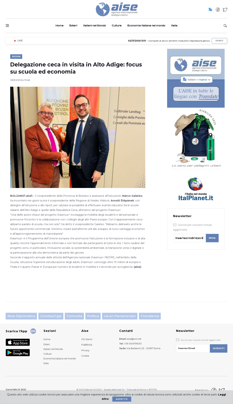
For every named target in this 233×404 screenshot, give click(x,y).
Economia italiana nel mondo (146, 25)
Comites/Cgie (51, 316)
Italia (174, 25)
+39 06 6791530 (133, 343)
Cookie (85, 355)
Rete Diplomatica (21, 316)
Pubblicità (86, 344)
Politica (93, 316)
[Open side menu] (7, 25)
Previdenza (150, 316)
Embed (219, 41)
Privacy (85, 350)
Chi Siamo (86, 339)
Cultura (117, 25)
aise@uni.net (134, 339)
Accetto (121, 399)
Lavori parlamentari (120, 316)
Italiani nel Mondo (94, 25)
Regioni (16, 56)
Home (60, 25)
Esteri (73, 25)
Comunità (74, 316)
